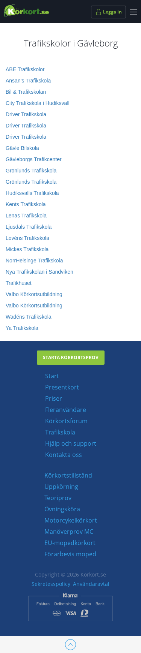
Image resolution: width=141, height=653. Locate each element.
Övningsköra (62, 509)
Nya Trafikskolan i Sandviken (39, 272)
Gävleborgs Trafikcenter (34, 159)
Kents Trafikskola (26, 204)
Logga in (108, 12)
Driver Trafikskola (26, 114)
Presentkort (62, 387)
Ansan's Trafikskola (28, 81)
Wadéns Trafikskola (29, 317)
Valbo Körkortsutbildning (34, 294)
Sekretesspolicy (51, 583)
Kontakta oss (63, 455)
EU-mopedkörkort (70, 543)
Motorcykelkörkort (70, 520)
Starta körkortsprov (71, 357)
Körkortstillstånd (68, 475)
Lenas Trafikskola (26, 216)
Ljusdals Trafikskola (29, 227)
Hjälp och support (70, 443)
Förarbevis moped (70, 554)
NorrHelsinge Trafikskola (34, 261)
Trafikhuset (19, 283)
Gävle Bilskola (22, 148)
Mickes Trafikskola (27, 249)
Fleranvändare (65, 410)
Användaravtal (91, 583)
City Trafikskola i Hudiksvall (38, 103)
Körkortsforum (66, 421)
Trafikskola (60, 432)
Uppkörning (61, 486)
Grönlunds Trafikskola (31, 171)
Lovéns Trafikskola (27, 238)
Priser (53, 398)
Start (52, 376)
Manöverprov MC (68, 531)
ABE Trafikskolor (25, 69)
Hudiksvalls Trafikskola (32, 193)
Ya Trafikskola (22, 328)
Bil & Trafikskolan (26, 92)
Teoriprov (57, 498)
